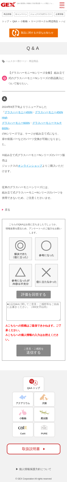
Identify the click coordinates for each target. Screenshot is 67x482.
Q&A (14, 21)
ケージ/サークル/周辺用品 (44, 21)
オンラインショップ (30, 165)
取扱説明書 (31, 449)
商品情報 (7, 14)
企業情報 (59, 14)
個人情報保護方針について (35, 469)
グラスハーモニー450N (19, 112)
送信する (34, 350)
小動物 (24, 21)
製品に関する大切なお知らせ (37, 32)
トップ (5, 21)
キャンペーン (21, 14)
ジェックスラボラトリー (41, 14)
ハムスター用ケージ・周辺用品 (22, 61)
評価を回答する (33, 294)
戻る (7, 209)
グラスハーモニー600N (16, 122)
